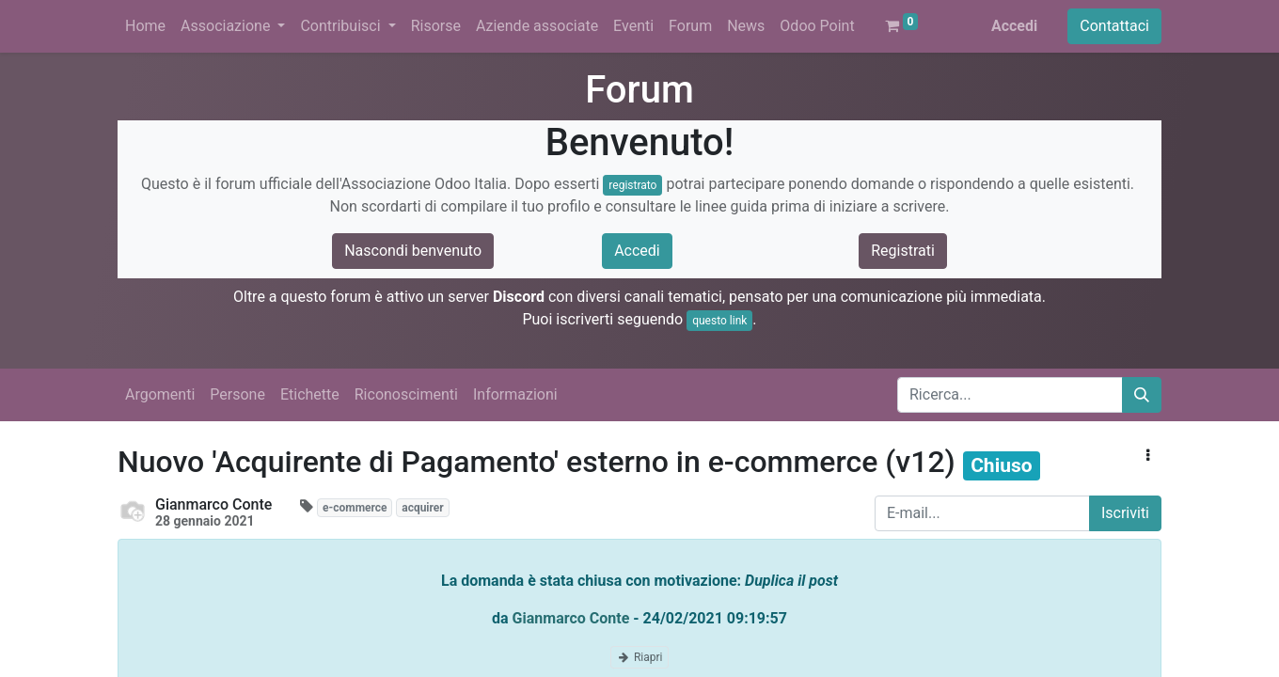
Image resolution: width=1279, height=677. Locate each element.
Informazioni (515, 394)
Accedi (1014, 26)
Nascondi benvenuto (413, 251)
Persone (237, 394)
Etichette (309, 394)
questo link (719, 320)
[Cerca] (1141, 395)
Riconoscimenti (406, 394)
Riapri (640, 657)
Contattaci (1114, 26)
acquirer (423, 507)
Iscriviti (1125, 513)
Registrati (903, 251)
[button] (1147, 456)
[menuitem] (145, 26)
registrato (632, 185)
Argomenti (160, 394)
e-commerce (355, 507)
